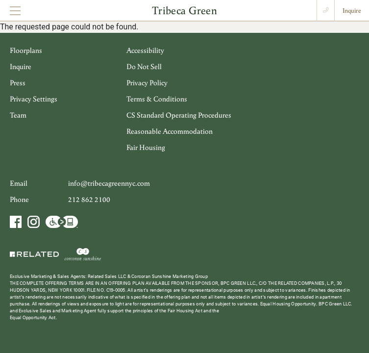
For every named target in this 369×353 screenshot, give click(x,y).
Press (17, 82)
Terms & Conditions (156, 98)
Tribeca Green (185, 10)
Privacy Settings (33, 98)
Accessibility (145, 50)
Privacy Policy (147, 82)
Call (325, 10)
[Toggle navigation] (15, 10)
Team (18, 115)
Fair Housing (145, 147)
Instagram (33, 222)
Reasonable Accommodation (169, 131)
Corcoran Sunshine (83, 254)
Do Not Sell (144, 66)
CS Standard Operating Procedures (178, 115)
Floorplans (26, 50)
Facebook (17, 222)
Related (35, 254)
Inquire (352, 10)
